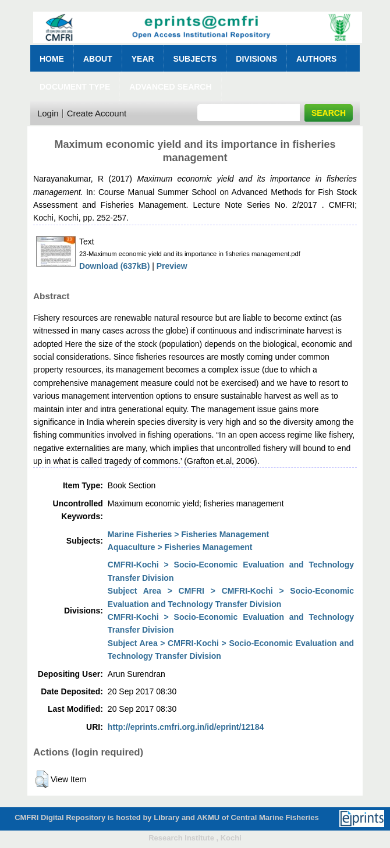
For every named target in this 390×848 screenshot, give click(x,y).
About (97, 58)
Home (52, 58)
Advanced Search (170, 86)
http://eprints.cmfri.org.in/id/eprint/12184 (186, 727)
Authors (316, 58)
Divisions (256, 58)
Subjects (195, 58)
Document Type (75, 86)
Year (143, 58)
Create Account (97, 113)
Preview (172, 266)
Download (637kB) (114, 266)
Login (48, 113)
